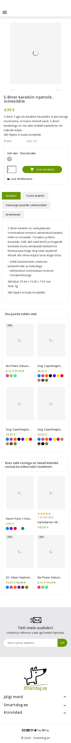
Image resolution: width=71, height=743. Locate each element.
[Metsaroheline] (46, 380)
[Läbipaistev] (18, 528)
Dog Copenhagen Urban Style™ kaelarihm (17, 429)
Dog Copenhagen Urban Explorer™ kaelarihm (49, 429)
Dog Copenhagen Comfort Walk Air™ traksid (49, 366)
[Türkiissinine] (15, 375)
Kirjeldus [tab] (11, 195)
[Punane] (61, 375)
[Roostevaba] (9, 158)
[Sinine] (39, 375)
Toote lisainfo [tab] (35, 195)
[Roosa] (7, 375)
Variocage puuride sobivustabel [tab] (26, 205)
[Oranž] (46, 375)
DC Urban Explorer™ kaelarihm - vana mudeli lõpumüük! (19, 577)
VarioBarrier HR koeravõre (47, 522)
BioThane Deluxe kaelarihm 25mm (17, 366)
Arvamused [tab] (13, 214)
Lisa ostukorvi (42, 169)
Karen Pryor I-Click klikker (18, 518)
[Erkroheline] (11, 375)
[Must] (50, 375)
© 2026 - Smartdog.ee (35, 738)
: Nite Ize (31, 141)
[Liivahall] (39, 380)
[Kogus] (11, 169)
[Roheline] (22, 528)
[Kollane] (58, 375)
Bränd (8, 141)
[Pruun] (42, 380)
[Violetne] (54, 375)
